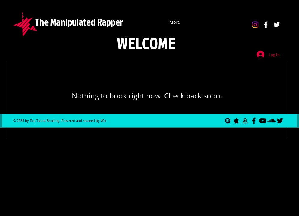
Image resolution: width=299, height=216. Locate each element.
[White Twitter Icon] (277, 24)
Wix (103, 120)
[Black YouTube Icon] (262, 120)
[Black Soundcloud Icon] (271, 120)
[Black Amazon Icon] (245, 120)
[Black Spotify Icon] (228, 120)
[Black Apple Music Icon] (236, 120)
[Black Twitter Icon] (280, 120)
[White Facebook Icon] (266, 24)
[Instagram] (255, 24)
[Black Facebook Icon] (254, 120)
